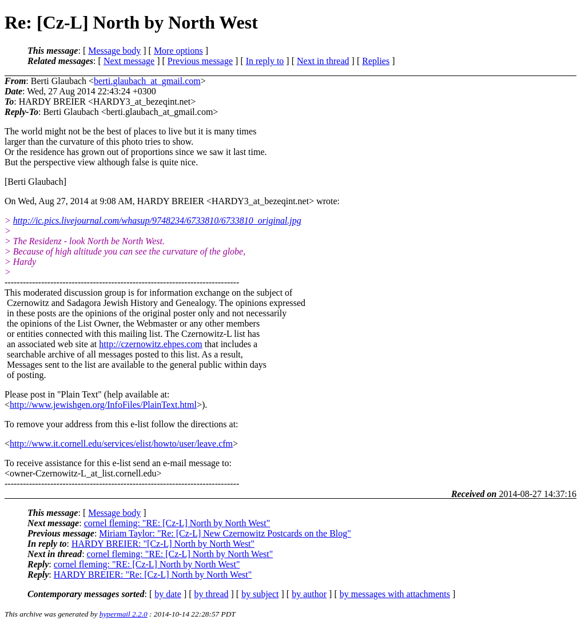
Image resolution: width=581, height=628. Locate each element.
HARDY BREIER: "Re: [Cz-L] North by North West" (153, 574)
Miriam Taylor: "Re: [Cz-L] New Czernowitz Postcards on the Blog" (225, 533)
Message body (114, 50)
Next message (129, 61)
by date (167, 594)
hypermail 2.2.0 (124, 614)
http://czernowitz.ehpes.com (150, 344)
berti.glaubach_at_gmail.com (147, 81)
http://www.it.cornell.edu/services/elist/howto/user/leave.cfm (121, 443)
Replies (375, 61)
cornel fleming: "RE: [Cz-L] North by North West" (177, 523)
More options (178, 50)
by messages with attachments (395, 594)
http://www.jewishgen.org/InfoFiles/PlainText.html (103, 405)
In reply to (265, 61)
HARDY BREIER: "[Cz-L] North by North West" (162, 543)
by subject (259, 594)
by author (309, 594)
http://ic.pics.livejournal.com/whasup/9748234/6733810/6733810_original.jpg (157, 220)
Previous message (200, 61)
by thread (211, 594)
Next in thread (323, 61)
